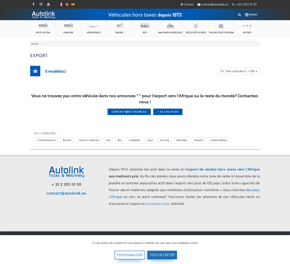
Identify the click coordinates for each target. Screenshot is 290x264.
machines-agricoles (170, 28)
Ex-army (164, 140)
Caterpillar (134, 140)
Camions (68, 28)
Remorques (94, 28)
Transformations (46, 140)
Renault (198, 140)
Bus (145, 28)
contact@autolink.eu (213, 4)
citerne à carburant (89, 140)
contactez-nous (157, 203)
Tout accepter (162, 255)
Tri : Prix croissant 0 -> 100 (238, 71)
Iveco (150, 140)
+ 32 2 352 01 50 (244, 4)
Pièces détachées (196, 28)
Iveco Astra (43, 28)
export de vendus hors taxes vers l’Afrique (223, 169)
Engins (119, 28)
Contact (187, 4)
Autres (247, 28)
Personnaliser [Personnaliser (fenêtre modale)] (130, 255)
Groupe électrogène (221, 28)
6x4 (108, 140)
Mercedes (181, 140)
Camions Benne (218, 140)
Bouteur (67, 140)
